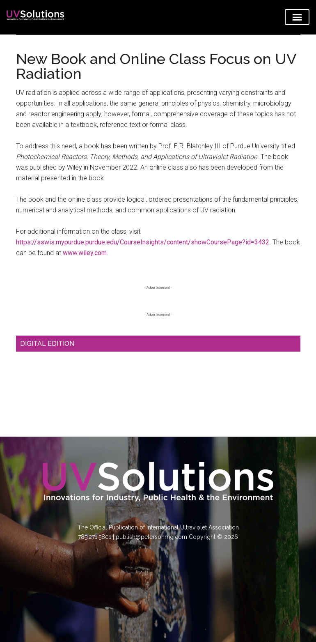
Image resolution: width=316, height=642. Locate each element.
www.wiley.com (85, 253)
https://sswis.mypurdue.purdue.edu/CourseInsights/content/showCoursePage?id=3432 (142, 242)
